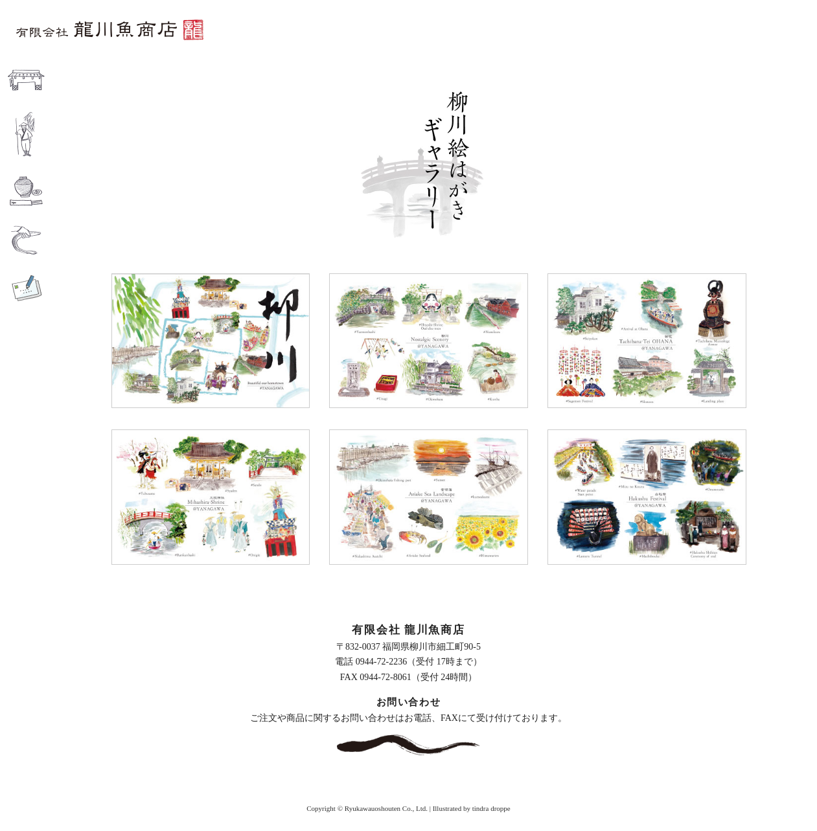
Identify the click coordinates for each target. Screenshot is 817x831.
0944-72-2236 (381, 661)
